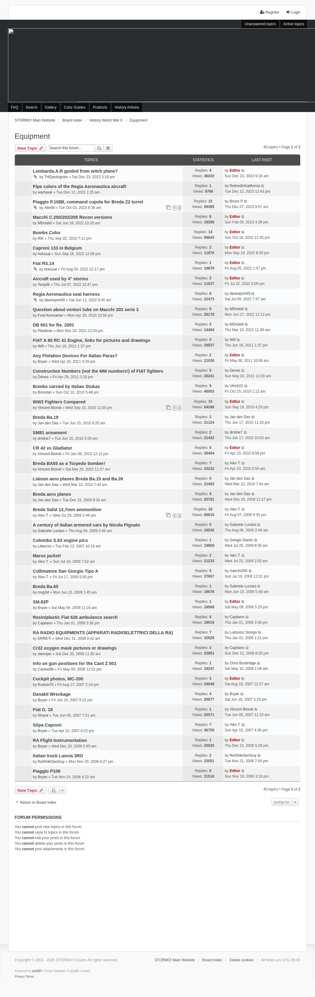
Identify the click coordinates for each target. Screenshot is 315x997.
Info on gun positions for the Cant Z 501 (75, 663)
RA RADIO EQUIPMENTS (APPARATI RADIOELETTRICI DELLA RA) (103, 632)
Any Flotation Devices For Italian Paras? (75, 355)
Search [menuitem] (32, 107)
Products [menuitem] (100, 107)
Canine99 (46, 669)
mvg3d (43, 592)
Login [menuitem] (293, 12)
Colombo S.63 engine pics (60, 540)
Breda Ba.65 (45, 586)
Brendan (45, 392)
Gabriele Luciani (51, 531)
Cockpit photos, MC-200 (58, 678)
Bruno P (236, 201)
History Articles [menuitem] (127, 107)
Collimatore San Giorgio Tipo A (65, 571)
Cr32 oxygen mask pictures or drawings (75, 648)
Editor (234, 170)
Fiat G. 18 (43, 709)
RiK (41, 238)
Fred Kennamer (50, 315)
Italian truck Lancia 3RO (58, 755)
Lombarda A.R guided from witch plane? (75, 171)
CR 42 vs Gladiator (52, 448)
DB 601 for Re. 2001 (53, 324)
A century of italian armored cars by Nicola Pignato (86, 525)
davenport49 (54, 300)
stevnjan (45, 654)
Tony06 (44, 284)
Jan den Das (48, 423)
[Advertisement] (158, 900)
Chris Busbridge (242, 663)
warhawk (45, 192)
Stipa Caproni (47, 725)
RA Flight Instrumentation (60, 740)
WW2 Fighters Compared (59, 401)
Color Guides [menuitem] (75, 107)
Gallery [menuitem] (51, 107)
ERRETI (44, 638)
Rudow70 (46, 685)
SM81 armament (50, 432)
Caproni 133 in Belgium (57, 248)
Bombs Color (47, 232)
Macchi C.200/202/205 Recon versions (72, 217)
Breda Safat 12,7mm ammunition (67, 509)
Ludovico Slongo (243, 632)
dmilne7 (44, 438)
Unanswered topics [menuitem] (260, 24)
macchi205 (238, 571)
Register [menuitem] (269, 12)
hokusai (44, 254)
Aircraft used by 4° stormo (60, 278)
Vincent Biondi (50, 408)
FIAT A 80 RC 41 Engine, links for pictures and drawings (91, 340)
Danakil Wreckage (52, 694)
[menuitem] (20, 976)
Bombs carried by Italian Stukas (66, 386)
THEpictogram (56, 177)
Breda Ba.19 (45, 417)
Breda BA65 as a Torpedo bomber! (69, 463)
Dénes (43, 377)
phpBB (36, 971)
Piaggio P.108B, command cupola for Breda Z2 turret (88, 201)
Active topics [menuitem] (293, 24)
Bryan (42, 361)
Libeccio (44, 546)
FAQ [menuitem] (14, 107)
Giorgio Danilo (241, 540)
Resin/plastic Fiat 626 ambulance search (75, 617)
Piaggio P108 (47, 771)
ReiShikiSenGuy (51, 761)
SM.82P (41, 601)
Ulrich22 (236, 386)
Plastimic (45, 331)
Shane (43, 715)
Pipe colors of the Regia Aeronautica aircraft (79, 186)
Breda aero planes (52, 494)
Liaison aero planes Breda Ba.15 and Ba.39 (78, 478)
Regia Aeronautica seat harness (66, 294)
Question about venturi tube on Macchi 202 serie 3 (86, 309)
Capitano (45, 623)
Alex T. (235, 463)
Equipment (32, 136)
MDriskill (45, 223)
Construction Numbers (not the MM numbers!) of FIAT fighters (98, 371)
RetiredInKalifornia (244, 186)
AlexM (49, 208)
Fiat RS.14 (43, 263)
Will (41, 346)
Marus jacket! (47, 555)
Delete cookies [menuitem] (241, 960)
